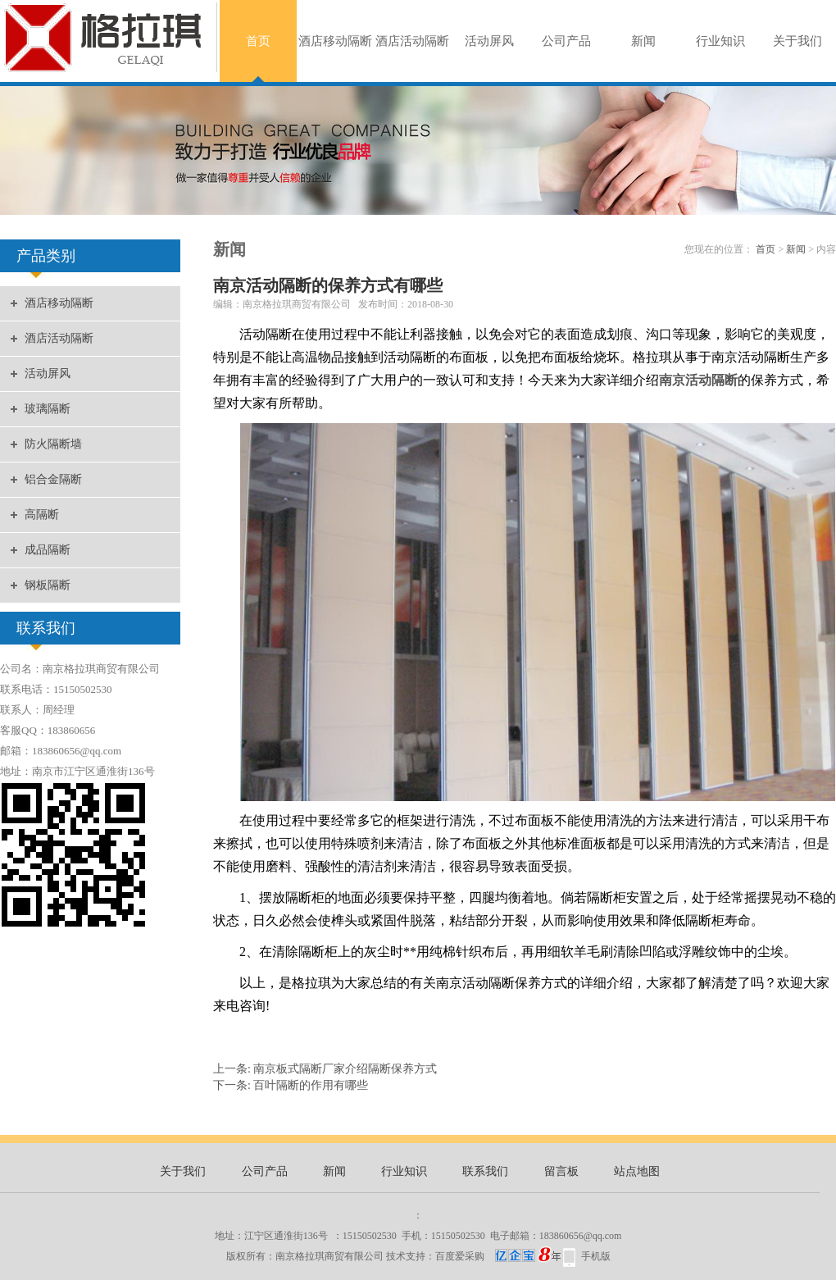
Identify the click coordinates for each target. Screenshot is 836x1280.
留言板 (561, 1171)
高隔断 (42, 514)
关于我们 (797, 41)
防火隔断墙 (53, 444)
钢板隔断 (47, 585)
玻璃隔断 (47, 409)
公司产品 (566, 41)
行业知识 (720, 41)
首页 (258, 41)
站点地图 (637, 1171)
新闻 (643, 41)
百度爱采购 (498, 1256)
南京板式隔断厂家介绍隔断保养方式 (345, 1069)
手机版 (596, 1256)
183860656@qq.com (580, 1235)
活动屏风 (489, 41)
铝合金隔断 (53, 479)
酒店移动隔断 (335, 41)
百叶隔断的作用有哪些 (310, 1085)
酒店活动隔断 (412, 41)
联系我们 (485, 1171)
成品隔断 (47, 550)
